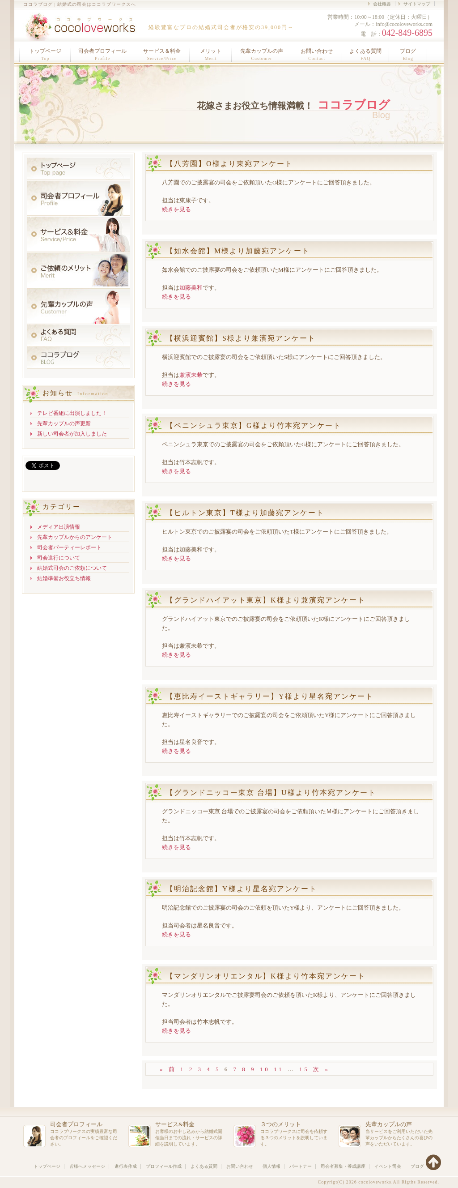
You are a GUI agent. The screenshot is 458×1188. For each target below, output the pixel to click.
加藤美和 (191, 287)
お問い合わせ (317, 54)
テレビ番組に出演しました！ (72, 413)
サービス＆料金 (162, 54)
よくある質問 (365, 54)
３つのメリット (280, 1124)
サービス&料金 (175, 1124)
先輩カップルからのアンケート (74, 537)
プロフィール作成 (164, 1166)
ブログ (408, 54)
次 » (321, 1069)
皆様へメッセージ (87, 1166)
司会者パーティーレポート (69, 547)
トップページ (45, 54)
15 (304, 1069)
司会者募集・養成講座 (343, 1166)
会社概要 (382, 3)
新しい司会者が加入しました (72, 434)
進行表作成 (125, 1166)
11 (279, 1069)
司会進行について (58, 558)
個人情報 (271, 1166)
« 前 (168, 1069)
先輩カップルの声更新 (64, 423)
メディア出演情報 (58, 527)
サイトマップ (416, 3)
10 (265, 1069)
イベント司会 (387, 1166)
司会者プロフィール (102, 54)
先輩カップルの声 (261, 54)
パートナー (300, 1166)
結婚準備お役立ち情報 (64, 578)
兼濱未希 (191, 375)
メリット (210, 54)
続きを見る (176, 209)
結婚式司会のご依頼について (72, 568)
